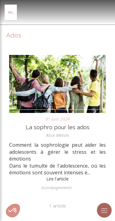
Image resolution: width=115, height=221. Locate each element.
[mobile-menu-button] (104, 210)
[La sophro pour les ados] (57, 84)
